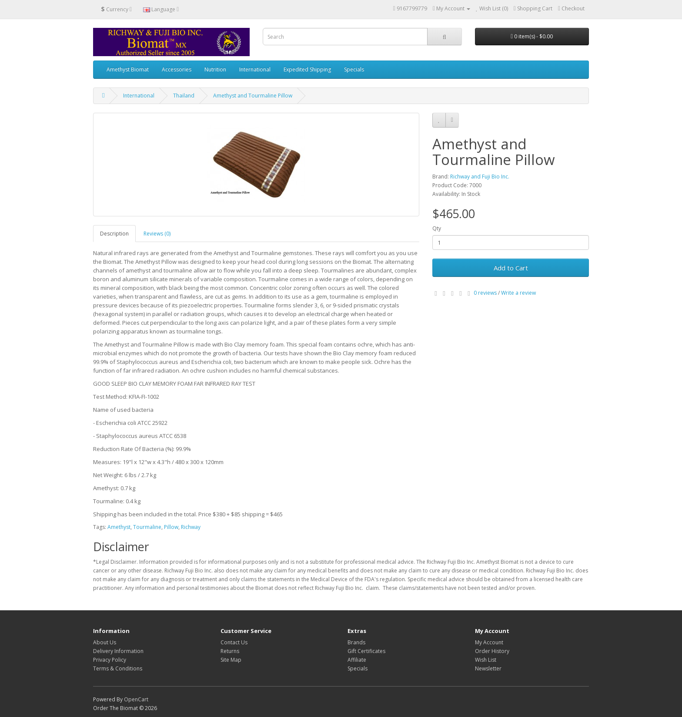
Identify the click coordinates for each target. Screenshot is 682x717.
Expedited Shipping (307, 69)
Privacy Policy (109, 659)
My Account (489, 642)
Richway (191, 527)
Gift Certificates (366, 651)
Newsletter (488, 668)
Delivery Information (118, 651)
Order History (492, 651)
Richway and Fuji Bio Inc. (479, 176)
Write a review (518, 292)
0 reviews (485, 292)
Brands (356, 642)
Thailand (183, 95)
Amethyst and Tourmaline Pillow (252, 95)
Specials (354, 69)
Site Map (231, 659)
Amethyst (118, 527)
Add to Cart (511, 267)
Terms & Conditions (117, 668)
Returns (230, 651)
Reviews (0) (157, 233)
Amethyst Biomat (128, 69)
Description (114, 233)
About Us (104, 642)
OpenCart (136, 699)
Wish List (485, 659)
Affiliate (357, 659)
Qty (436, 228)
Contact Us (234, 642)
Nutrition (215, 69)
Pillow (171, 527)
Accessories (176, 69)
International (255, 69)
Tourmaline (147, 527)
